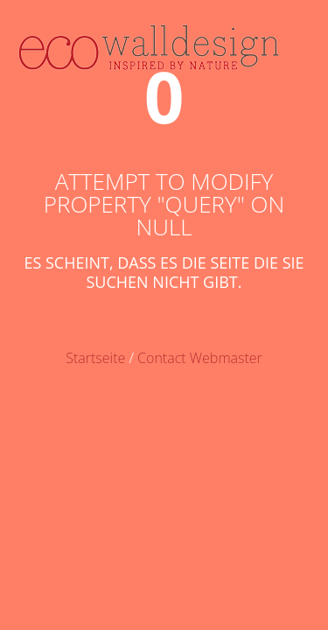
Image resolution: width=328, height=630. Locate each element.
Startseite (95, 358)
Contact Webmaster (199, 358)
